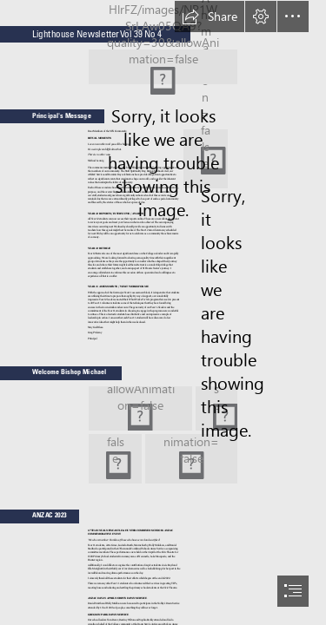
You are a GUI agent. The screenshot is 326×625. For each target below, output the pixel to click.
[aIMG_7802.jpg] (191, 458)
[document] (163, 312)
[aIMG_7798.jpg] (115, 458)
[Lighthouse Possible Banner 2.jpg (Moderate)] (163, 67)
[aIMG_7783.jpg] (140, 408)
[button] (209, 16)
